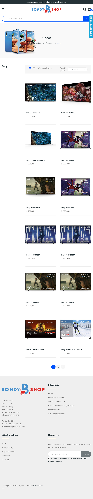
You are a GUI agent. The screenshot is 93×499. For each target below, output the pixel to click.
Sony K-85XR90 (67, 207)
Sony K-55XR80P (33, 255)
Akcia (4, 443)
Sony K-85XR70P (33, 207)
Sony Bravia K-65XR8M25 (71, 350)
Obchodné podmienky (56, 397)
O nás (50, 393)
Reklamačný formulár (56, 401)
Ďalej (63, 367)
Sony (4, 66)
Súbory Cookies (54, 410)
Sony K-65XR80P (68, 255)
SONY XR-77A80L (33, 113)
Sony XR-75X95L (68, 113)
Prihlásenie (6, 455)
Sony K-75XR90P (68, 160)
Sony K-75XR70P (68, 302)
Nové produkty (7, 447)
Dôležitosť (78, 69)
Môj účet (5, 460)
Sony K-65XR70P (33, 302)
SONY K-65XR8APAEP (35, 350)
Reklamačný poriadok (56, 414)
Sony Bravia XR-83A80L (36, 160)
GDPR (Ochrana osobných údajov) (61, 405)
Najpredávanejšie (8, 451)
